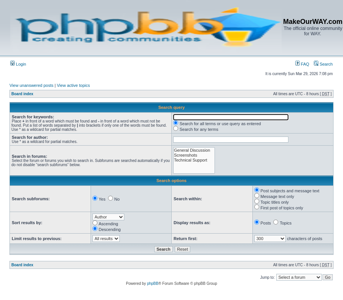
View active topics (73, 85)
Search (323, 64)
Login (18, 64)
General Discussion (194, 150)
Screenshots (194, 155)
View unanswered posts (31, 85)
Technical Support (194, 160)
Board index (22, 94)
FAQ (302, 64)
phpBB (152, 283)
